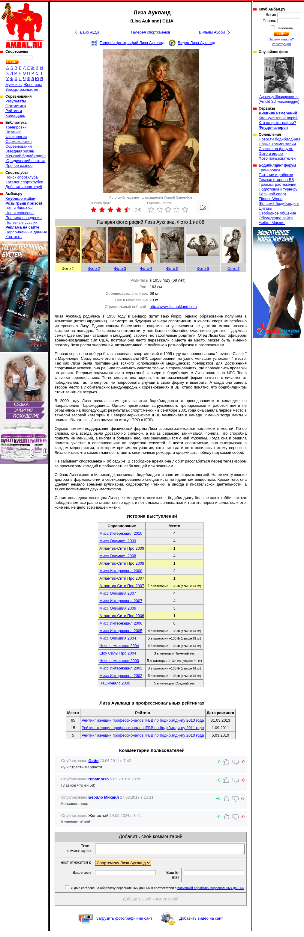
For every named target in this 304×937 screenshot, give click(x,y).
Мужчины (14, 84)
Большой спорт (272, 194)
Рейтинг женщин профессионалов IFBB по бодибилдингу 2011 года (143, 728)
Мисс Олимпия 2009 (117, 541)
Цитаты (265, 208)
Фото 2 (94, 268)
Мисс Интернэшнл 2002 (120, 675)
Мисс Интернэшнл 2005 (120, 630)
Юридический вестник (25, 160)
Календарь (15, 115)
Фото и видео (271, 153)
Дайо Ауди (89, 32)
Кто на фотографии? (277, 122)
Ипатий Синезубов (178, 197)
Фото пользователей (277, 158)
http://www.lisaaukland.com (173, 306)
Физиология (16, 136)
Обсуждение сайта (276, 218)
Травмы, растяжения (277, 184)
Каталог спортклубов (24, 182)
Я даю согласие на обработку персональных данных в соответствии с (157, 893)
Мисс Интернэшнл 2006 (120, 623)
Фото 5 (172, 268)
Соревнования (18, 146)
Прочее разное (18, 165)
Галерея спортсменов (150, 32)
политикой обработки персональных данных (210, 893)
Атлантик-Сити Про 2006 (121, 615)
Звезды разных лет (22, 89)
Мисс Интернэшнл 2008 (120, 571)
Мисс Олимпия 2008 (117, 556)
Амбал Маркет (272, 222)
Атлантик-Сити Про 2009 (121, 548)
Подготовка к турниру (278, 189)
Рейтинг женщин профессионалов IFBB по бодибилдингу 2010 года (143, 735)
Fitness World (270, 199)
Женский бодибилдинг (25, 156)
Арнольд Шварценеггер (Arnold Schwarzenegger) (278, 80)
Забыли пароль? (281, 39)
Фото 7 (233, 268)
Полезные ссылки (21, 222)
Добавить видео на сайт (201, 924)
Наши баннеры (18, 208)
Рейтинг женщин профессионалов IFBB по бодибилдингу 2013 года (143, 720)
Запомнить (284, 28)
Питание (13, 132)
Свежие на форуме (276, 148)
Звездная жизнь (19, 151)
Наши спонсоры (19, 213)
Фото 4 (146, 268)
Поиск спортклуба (21, 177)
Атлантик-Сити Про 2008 (121, 563)
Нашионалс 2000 (114, 683)
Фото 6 (203, 268)
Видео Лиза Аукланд (196, 42)
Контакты (13, 237)
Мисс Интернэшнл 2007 (120, 601)
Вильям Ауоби (212, 32)
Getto (94, 760)
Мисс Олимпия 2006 (117, 608)
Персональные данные (26, 232)
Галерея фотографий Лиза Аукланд (132, 42)
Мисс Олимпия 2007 (117, 593)
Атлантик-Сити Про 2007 (121, 578)
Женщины (32, 84)
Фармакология (18, 141)
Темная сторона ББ (276, 179)
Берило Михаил (104, 797)
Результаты (15, 101)
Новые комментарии (277, 144)
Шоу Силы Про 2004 (117, 653)
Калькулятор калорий (278, 118)
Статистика (15, 106)
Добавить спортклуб (23, 187)
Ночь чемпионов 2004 (119, 645)
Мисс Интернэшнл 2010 (120, 533)
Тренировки (15, 127)
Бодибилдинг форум (277, 165)
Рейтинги (13, 110)
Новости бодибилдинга (279, 139)
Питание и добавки (276, 175)
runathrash (99, 779)
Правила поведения (23, 217)
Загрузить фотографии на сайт (124, 924)
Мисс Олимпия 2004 (117, 638)
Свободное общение (277, 213)
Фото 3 (120, 268)
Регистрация (281, 44)
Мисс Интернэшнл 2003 (120, 668)
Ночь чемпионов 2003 (119, 660)
